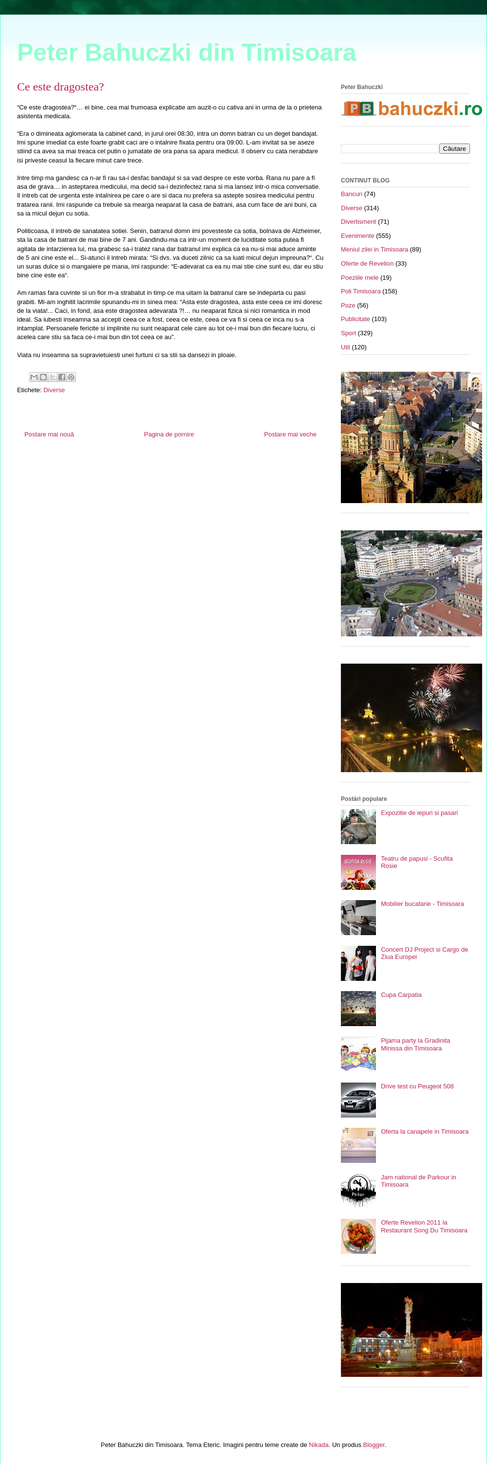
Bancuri (351, 194)
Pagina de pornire (169, 434)
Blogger (374, 1444)
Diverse (54, 390)
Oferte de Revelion (367, 263)
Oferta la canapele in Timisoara (424, 1131)
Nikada (318, 1444)
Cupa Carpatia (401, 994)
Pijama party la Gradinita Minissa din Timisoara (415, 1044)
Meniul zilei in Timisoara (374, 249)
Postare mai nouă (49, 434)
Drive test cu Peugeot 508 (417, 1086)
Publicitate (355, 319)
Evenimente (358, 235)
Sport (348, 333)
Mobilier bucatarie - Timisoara (422, 903)
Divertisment (358, 221)
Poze (348, 305)
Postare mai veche (290, 434)
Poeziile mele (359, 277)
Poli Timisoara (361, 291)
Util (345, 347)
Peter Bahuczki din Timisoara (186, 52)
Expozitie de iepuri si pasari (419, 812)
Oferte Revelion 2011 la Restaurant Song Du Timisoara (424, 1226)
